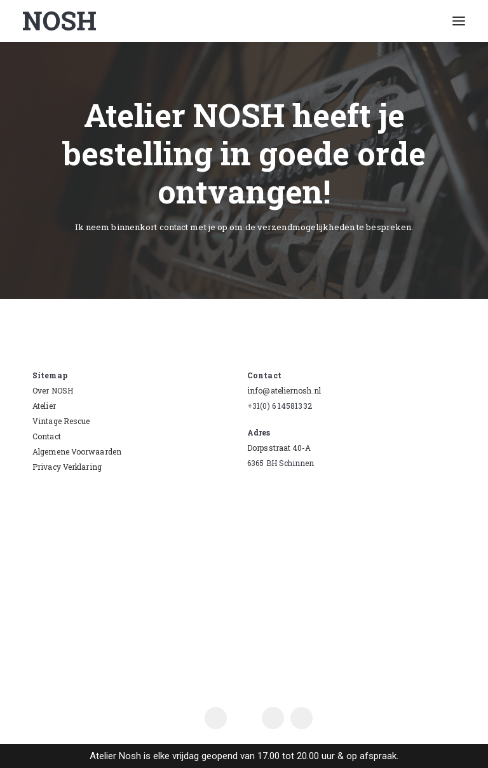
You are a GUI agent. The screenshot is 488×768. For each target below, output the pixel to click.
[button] (459, 21)
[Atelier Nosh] (59, 21)
